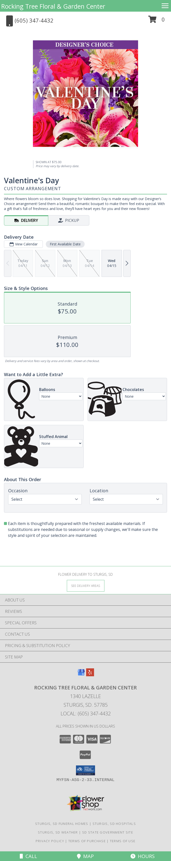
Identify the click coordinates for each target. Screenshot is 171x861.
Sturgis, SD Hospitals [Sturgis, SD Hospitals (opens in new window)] (114, 823)
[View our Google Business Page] (81, 675)
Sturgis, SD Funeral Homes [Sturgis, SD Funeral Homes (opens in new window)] (61, 823)
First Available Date (65, 244)
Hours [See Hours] (142, 856)
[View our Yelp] (90, 675)
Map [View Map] (85, 856)
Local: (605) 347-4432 (86, 713)
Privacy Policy (50, 841)
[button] (156, 21)
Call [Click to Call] (28, 856)
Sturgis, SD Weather (58, 832)
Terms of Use (123, 841)
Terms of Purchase (87, 841)
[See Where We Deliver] (85, 585)
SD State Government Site (107, 832)
